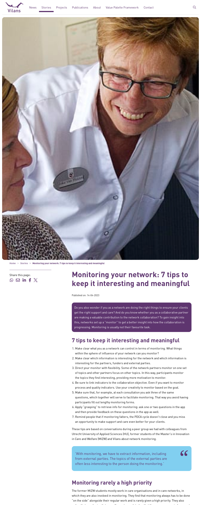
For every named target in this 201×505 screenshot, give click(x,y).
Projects (61, 7)
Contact (149, 7)
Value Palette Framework (122, 7)
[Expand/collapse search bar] (194, 7)
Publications (80, 7)
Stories (46, 7)
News (33, 7)
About (97, 7)
